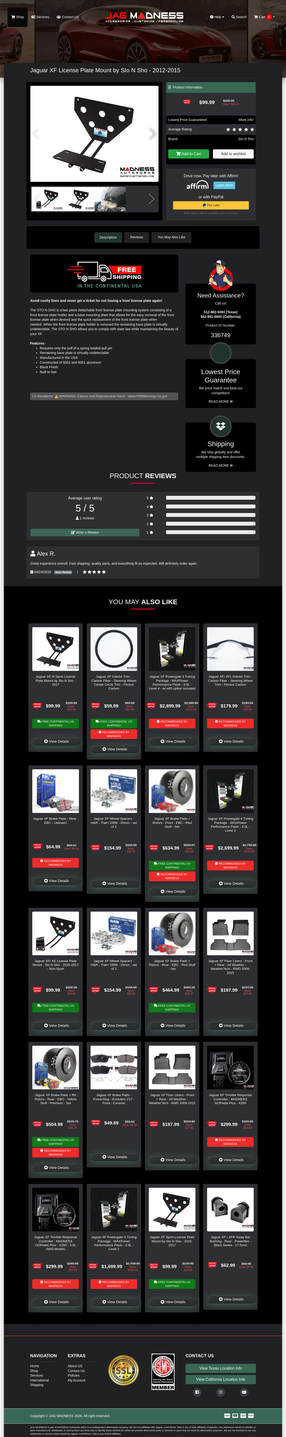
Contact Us (68, 17)
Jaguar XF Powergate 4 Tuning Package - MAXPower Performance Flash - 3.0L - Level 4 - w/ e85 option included (172, 682)
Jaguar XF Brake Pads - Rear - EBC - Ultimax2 (55, 820)
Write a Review (85, 532)
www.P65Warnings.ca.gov (148, 396)
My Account (76, 1380)
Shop (17, 17)
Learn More (224, 185)
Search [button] (239, 17)
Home (34, 1366)
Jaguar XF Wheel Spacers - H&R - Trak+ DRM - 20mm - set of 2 (114, 822)
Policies (73, 1375)
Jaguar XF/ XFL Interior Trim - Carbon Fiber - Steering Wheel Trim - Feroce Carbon (230, 680)
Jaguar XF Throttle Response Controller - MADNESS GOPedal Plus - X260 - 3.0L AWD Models (55, 1243)
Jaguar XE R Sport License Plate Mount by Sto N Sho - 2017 (56, 680)
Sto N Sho (246, 139)
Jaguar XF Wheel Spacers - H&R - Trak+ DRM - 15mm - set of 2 (114, 964)
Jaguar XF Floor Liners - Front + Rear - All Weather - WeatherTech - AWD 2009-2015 (172, 1099)
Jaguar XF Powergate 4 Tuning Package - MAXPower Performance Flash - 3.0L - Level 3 (230, 824)
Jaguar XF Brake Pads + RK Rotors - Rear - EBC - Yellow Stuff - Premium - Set (55, 1099)
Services (40, 17)
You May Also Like (172, 237)
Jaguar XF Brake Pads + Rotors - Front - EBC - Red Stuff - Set (172, 822)
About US (75, 1366)
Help (217, 17)
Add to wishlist (233, 154)
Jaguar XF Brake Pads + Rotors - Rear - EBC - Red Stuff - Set (172, 964)
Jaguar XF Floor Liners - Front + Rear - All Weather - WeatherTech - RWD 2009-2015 (230, 966)
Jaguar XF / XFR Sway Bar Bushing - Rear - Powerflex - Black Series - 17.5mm (230, 1241)
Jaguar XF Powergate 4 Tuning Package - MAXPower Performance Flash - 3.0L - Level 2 (113, 1243)
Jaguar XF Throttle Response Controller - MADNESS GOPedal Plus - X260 (230, 1099)
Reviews (137, 237)
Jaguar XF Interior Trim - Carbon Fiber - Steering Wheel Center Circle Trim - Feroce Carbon (114, 682)
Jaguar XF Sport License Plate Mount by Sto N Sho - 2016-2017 (172, 1241)
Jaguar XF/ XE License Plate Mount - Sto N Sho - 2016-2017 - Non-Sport (56, 964)
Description (108, 237)
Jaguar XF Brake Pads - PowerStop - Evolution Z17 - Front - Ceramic (114, 1099)
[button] (153, 133)
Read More (221, 401)
